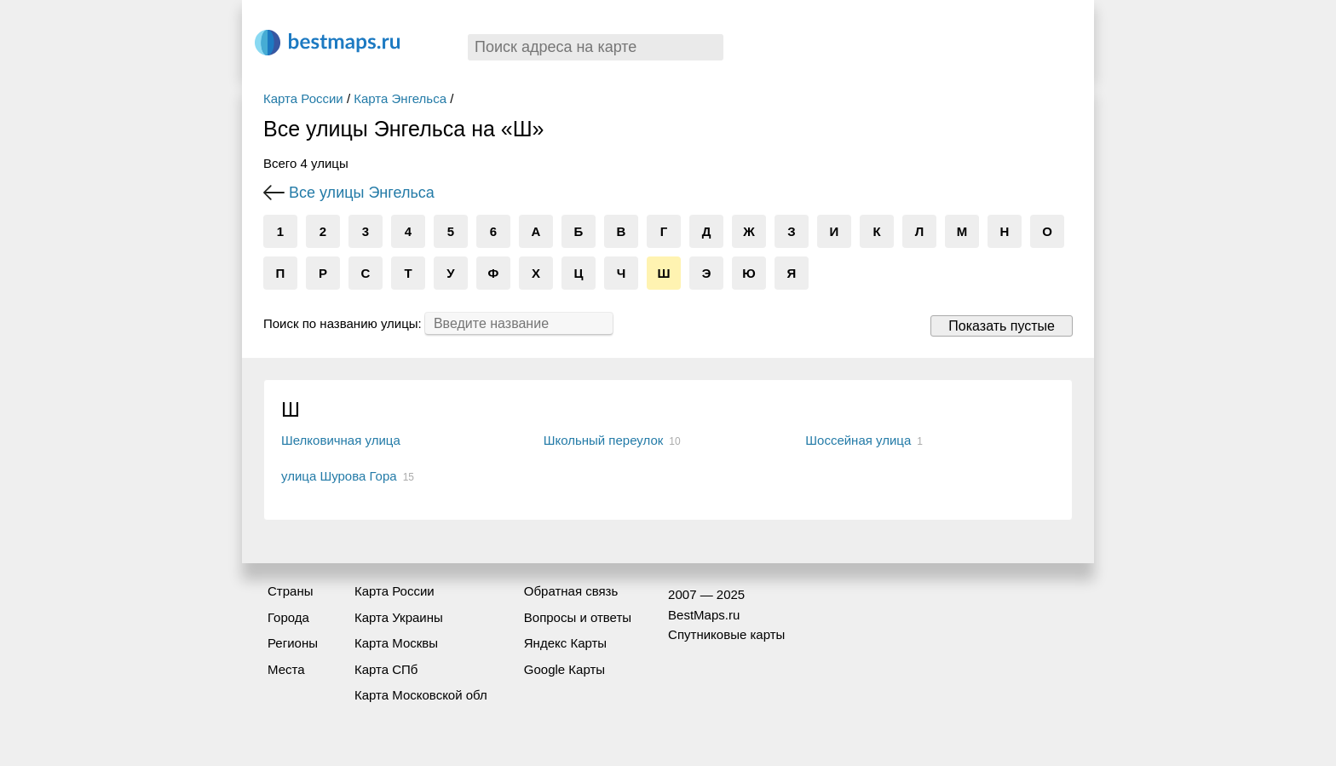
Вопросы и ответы (577, 617)
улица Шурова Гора (339, 476)
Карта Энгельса (400, 98)
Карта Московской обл (420, 695)
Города (288, 617)
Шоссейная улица (858, 440)
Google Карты (564, 669)
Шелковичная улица (340, 440)
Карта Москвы (396, 643)
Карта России (303, 98)
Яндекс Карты (565, 643)
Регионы (293, 643)
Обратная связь (571, 591)
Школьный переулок (604, 440)
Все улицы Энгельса (362, 192)
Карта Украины (398, 617)
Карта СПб (386, 669)
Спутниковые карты (726, 634)
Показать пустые (1001, 326)
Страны (290, 591)
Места (286, 669)
